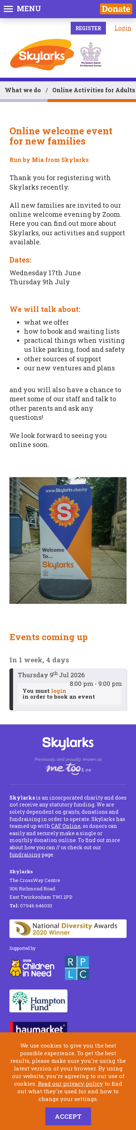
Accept (68, 1116)
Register (88, 28)
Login (123, 28)
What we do (23, 90)
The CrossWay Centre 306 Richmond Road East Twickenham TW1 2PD (41, 884)
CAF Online (66, 825)
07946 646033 (30, 905)
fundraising (24, 854)
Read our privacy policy (70, 1083)
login (58, 690)
